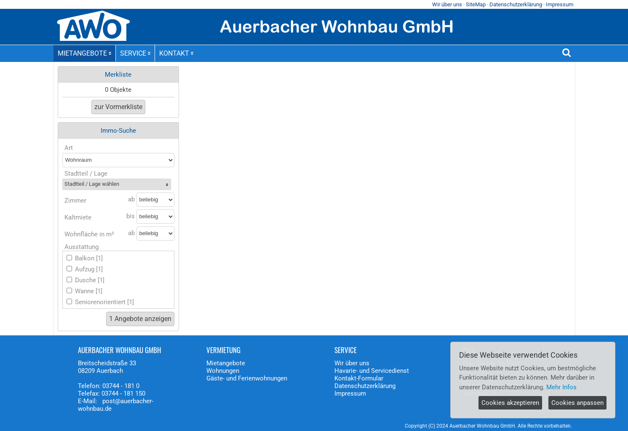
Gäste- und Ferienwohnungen (246, 378)
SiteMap (476, 4)
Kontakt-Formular (358, 378)
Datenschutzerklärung (515, 4)
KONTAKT (176, 53)
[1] (99, 258)
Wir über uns (447, 4)
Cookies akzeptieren (510, 403)
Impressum (559, 4)
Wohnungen (222, 371)
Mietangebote (225, 363)
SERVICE (135, 53)
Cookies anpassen (577, 403)
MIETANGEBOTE (84, 53)
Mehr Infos (561, 387)
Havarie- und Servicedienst (371, 371)
